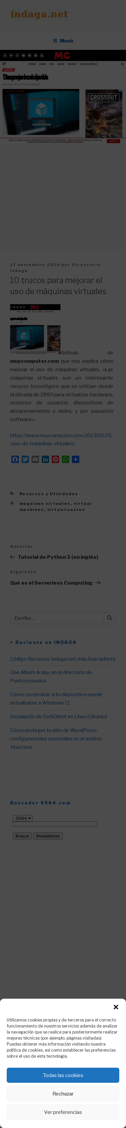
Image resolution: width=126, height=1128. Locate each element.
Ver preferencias (63, 1112)
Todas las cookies (63, 1075)
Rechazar (63, 1094)
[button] (116, 1007)
